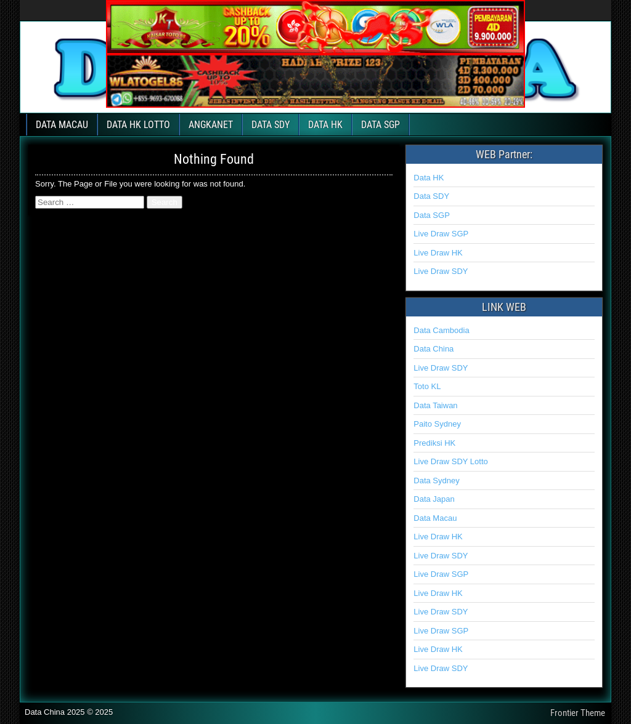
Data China (433, 348)
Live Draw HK (437, 252)
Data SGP (431, 215)
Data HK (428, 177)
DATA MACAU (62, 125)
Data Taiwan (435, 405)
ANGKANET (211, 125)
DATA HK (325, 125)
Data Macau (435, 518)
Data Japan (434, 499)
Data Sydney (436, 480)
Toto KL (427, 386)
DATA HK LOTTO (138, 125)
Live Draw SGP (440, 233)
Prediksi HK (434, 443)
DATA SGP (380, 125)
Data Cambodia (441, 330)
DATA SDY (270, 125)
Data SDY (431, 196)
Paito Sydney (437, 423)
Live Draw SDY (440, 271)
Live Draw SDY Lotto (450, 461)
